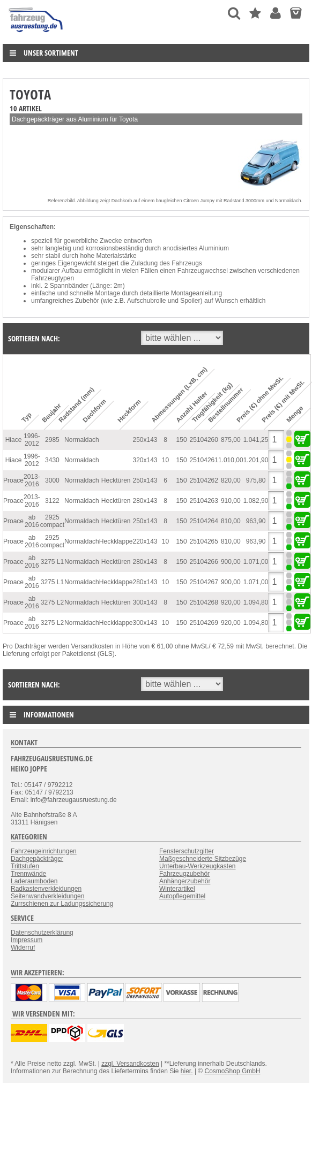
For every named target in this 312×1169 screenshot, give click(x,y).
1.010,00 (230, 460)
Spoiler (190, 300)
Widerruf (23, 947)
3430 (52, 460)
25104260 (204, 440)
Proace (13, 480)
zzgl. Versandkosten (130, 1063)
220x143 (145, 541)
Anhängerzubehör (184, 881)
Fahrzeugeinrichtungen (44, 851)
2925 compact (52, 521)
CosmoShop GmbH (233, 1071)
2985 (52, 440)
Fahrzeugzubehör (184, 873)
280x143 (145, 501)
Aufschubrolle (146, 300)
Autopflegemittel (182, 896)
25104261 (204, 460)
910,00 (231, 501)
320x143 (145, 460)
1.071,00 (256, 562)
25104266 (204, 562)
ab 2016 (32, 521)
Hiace (13, 440)
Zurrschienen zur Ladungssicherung (62, 903)
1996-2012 (32, 439)
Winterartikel (177, 888)
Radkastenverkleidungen (46, 888)
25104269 (204, 622)
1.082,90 (256, 501)
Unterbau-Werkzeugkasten (197, 866)
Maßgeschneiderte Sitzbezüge (202, 858)
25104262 (204, 480)
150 (181, 440)
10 (165, 460)
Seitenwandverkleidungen (47, 896)
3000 (52, 480)
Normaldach (81, 440)
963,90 (256, 521)
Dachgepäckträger (37, 858)
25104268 (204, 602)
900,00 (231, 562)
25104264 (204, 521)
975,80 (256, 480)
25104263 (204, 501)
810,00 (231, 521)
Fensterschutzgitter (186, 851)
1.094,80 (256, 602)
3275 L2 (52, 602)
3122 (52, 501)
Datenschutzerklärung (42, 932)
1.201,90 (256, 460)
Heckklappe (116, 541)
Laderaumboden (34, 881)
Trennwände (28, 873)
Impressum (26, 940)
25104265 (204, 541)
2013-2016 (32, 480)
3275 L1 (52, 562)
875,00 (231, 440)
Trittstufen (25, 866)
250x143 (145, 440)
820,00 (231, 480)
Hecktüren (116, 480)
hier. (187, 1071)
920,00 (231, 602)
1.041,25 (256, 440)
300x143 (145, 602)
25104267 (204, 582)
